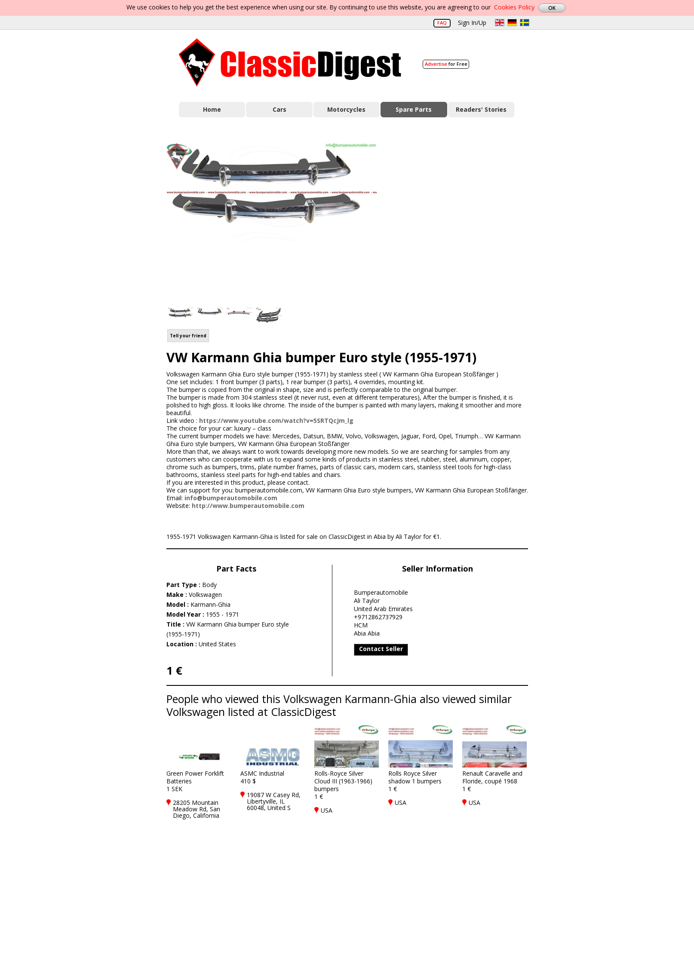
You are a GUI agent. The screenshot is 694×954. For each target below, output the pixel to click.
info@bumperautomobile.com (230, 498)
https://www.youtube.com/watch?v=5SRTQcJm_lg (276, 420)
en (499, 22)
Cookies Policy (514, 7)
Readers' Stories (481, 109)
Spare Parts (414, 109)
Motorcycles (346, 109)
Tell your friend (188, 336)
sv (524, 22)
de (512, 22)
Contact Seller (381, 649)
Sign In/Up (472, 22)
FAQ (442, 22)
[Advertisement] (461, 220)
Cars (279, 109)
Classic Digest (290, 62)
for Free (446, 64)
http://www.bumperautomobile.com (248, 505)
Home (212, 109)
